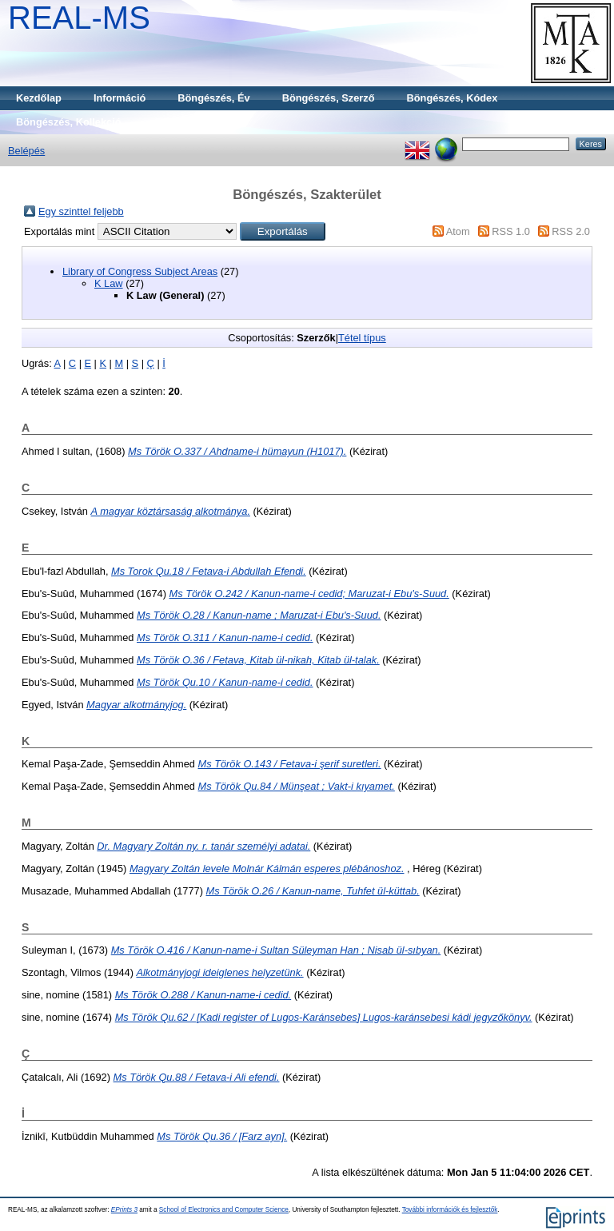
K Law (108, 283)
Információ (120, 98)
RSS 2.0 (571, 231)
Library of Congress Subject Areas (139, 271)
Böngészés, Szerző (328, 98)
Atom (458, 231)
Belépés (26, 151)
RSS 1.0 (511, 231)
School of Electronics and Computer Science (224, 1209)
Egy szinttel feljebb (81, 211)
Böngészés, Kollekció (69, 122)
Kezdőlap (39, 98)
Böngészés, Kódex (452, 98)
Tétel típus (362, 338)
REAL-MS (79, 17)
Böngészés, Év (213, 98)
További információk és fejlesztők (450, 1209)
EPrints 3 (124, 1209)
